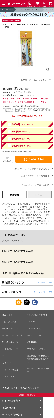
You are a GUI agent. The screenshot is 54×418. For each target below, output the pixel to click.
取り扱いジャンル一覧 (12, 335)
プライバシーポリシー (37, 349)
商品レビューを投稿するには (35, 185)
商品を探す (7, 314)
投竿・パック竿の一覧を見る (35, 175)
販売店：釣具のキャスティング (36, 80)
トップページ (7, 9)
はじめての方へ (34, 335)
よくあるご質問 (34, 328)
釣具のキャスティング (13, 240)
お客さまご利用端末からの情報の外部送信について (38, 358)
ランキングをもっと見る (43, 282)
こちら (36, 387)
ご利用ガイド (8, 376)
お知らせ (31, 321)
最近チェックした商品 (12, 328)
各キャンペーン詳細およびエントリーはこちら (26, 102)
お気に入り (7, 161)
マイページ (7, 362)
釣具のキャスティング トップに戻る (32, 169)
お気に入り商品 (9, 321)
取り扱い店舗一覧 (10, 342)
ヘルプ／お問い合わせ (37, 314)
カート (5, 355)
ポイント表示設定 (10, 369)
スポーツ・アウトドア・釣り (29, 9)
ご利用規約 (32, 342)
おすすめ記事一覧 (10, 349)
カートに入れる (33, 159)
